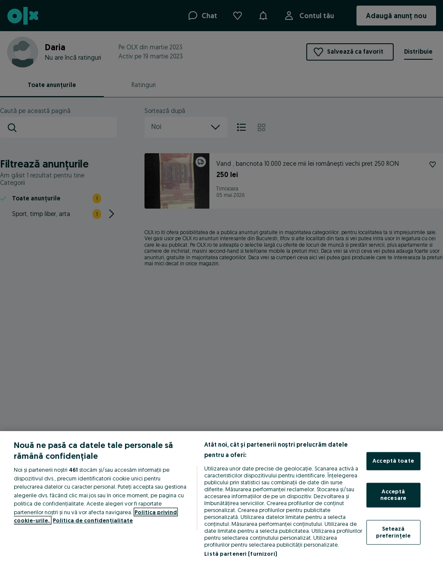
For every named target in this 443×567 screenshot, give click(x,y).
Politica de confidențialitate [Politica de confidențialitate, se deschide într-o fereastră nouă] (93, 520)
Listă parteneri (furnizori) (240, 553)
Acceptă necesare (393, 495)
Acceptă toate (393, 460)
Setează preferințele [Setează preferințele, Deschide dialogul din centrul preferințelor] (393, 532)
